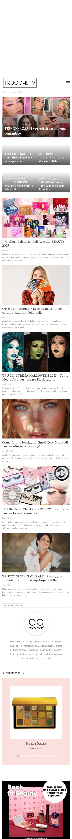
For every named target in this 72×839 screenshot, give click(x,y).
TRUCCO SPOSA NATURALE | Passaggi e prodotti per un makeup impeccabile (32, 578)
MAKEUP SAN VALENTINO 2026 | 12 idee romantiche (51, 157)
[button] (18, 756)
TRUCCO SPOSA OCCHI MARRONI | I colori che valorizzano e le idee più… (19, 184)
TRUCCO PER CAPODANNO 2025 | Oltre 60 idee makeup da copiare (51, 184)
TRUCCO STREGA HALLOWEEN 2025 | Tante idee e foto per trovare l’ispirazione (35, 377)
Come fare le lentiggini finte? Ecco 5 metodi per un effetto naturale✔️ (35, 444)
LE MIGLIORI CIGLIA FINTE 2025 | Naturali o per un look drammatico (35, 511)
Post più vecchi (13, 605)
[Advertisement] (36, 38)
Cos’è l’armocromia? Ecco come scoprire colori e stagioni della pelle (32, 310)
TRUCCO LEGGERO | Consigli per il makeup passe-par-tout (18, 157)
